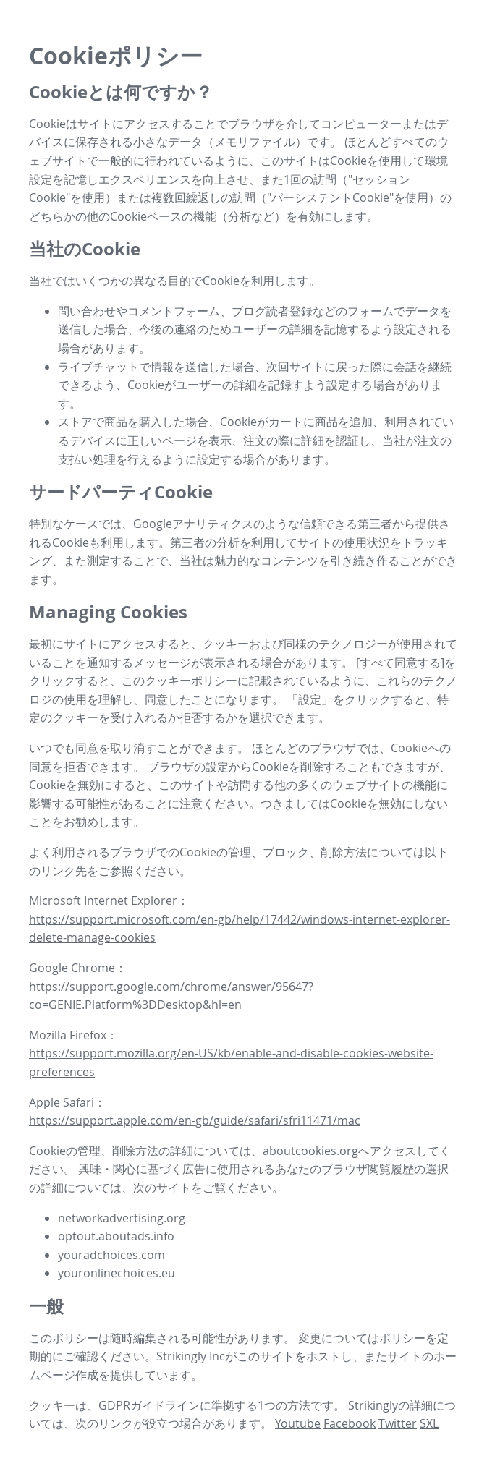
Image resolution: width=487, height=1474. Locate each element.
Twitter (397, 1423)
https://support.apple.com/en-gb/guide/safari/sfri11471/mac (194, 1120)
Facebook (349, 1423)
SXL (429, 1423)
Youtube (298, 1423)
